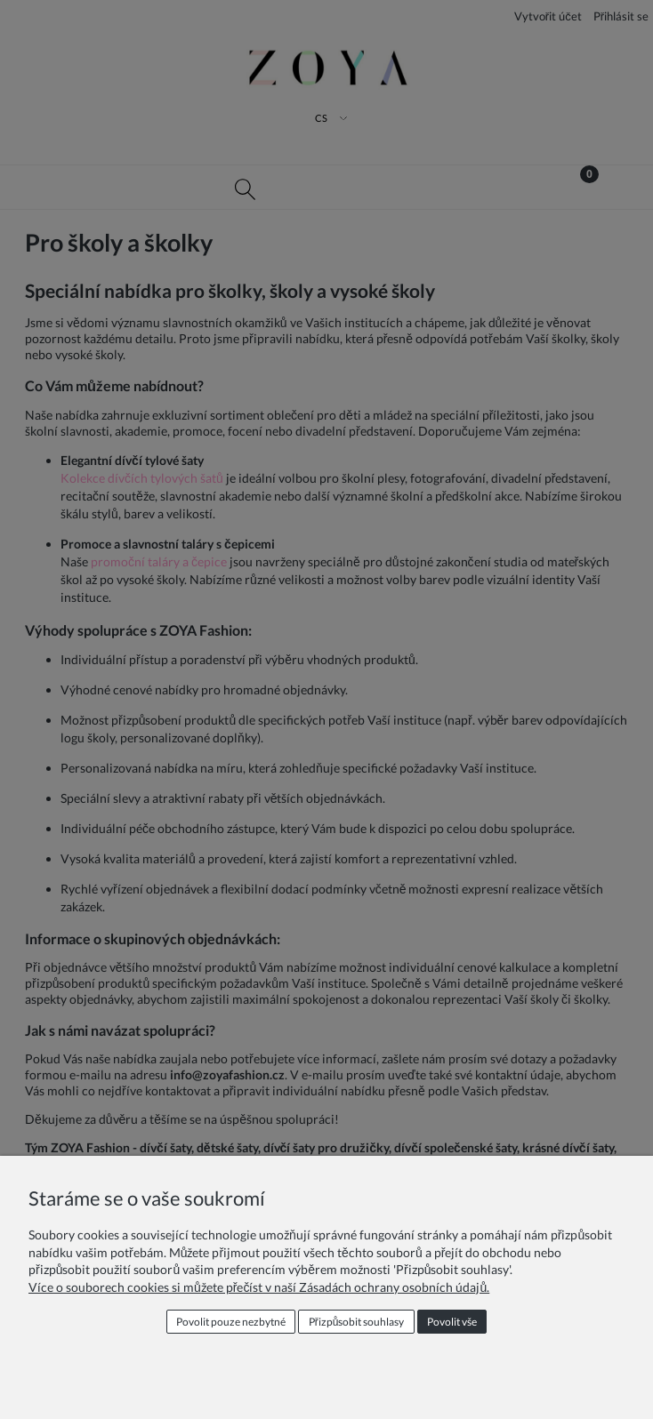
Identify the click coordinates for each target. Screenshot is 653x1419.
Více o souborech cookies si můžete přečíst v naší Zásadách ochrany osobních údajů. (258, 1287)
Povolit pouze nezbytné (231, 1321)
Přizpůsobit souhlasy (357, 1321)
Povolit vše (452, 1321)
